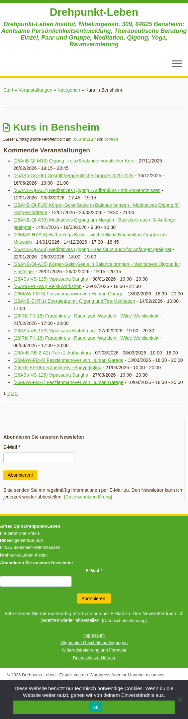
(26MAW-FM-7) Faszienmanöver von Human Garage (68, 382)
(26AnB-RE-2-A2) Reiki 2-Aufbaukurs (52, 352)
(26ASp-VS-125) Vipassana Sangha (50, 279)
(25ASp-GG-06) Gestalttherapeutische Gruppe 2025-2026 (73, 175)
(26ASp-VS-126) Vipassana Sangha (50, 375)
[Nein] (179, 699)
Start (8, 90)
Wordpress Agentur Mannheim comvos (126, 674)
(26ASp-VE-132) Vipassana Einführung (54, 330)
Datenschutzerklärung (94, 657)
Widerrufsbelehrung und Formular (94, 650)
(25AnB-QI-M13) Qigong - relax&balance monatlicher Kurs (73, 160)
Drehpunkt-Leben (94, 12)
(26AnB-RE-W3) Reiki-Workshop (47, 286)
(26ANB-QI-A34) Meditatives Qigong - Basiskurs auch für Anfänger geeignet (92, 249)
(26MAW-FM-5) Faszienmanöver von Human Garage (68, 293)
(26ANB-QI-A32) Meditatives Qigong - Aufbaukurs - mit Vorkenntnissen (87, 190)
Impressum (94, 635)
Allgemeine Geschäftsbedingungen (94, 642)
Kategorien (69, 90)
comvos (111, 139)
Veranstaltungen (35, 90)
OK (95, 707)
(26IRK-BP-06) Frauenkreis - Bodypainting (57, 367)
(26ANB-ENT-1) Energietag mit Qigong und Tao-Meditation (74, 301)
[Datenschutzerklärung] (88, 496)
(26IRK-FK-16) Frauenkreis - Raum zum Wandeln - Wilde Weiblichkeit (85, 338)
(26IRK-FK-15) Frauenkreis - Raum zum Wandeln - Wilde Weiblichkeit (85, 316)
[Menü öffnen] (177, 64)
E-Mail (11, 447)
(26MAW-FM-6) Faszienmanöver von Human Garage (68, 360)
